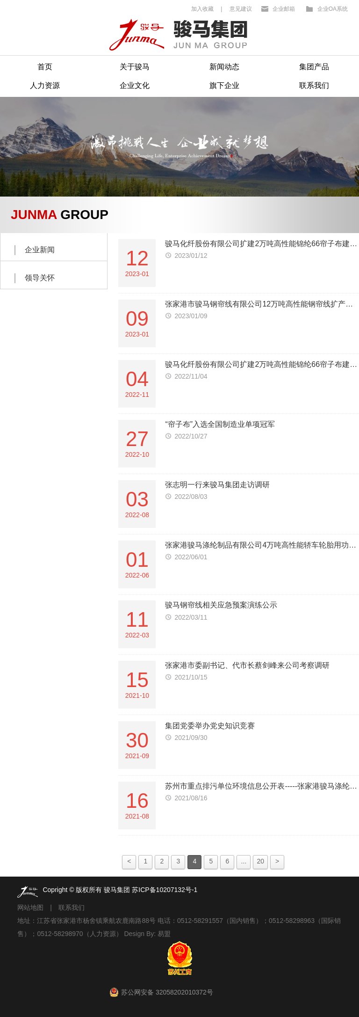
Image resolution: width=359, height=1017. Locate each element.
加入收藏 (202, 9)
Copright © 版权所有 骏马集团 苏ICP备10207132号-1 (120, 889)
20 (260, 861)
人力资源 (45, 85)
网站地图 (30, 907)
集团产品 (314, 67)
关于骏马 (135, 67)
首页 (44, 67)
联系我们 (314, 85)
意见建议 (241, 9)
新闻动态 (224, 67)
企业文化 (135, 85)
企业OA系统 (332, 9)
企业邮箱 (284, 9)
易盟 (164, 933)
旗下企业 (224, 85)
